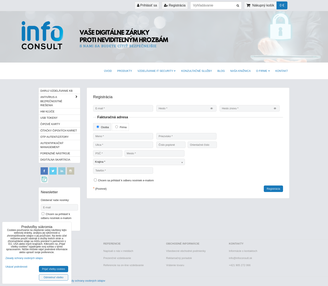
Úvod (108, 70)
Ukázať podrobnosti (16, 266)
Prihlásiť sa (147, 5)
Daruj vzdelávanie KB (56, 90)
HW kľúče (47, 111)
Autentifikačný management (51, 145)
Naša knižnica (240, 70)
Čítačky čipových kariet (58, 130)
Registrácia (174, 5)
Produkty (124, 70)
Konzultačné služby (196, 70)
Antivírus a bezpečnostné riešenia (60, 101)
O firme (263, 70)
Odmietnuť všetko (54, 277)
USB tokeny (49, 117)
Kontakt (281, 70)
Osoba (102, 127)
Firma (121, 127)
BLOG (221, 70)
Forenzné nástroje (55, 153)
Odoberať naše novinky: (55, 200)
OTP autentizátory (54, 136)
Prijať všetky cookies (53, 269)
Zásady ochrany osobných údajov (85, 280)
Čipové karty (50, 124)
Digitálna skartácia (55, 159)
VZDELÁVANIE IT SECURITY (156, 70)
